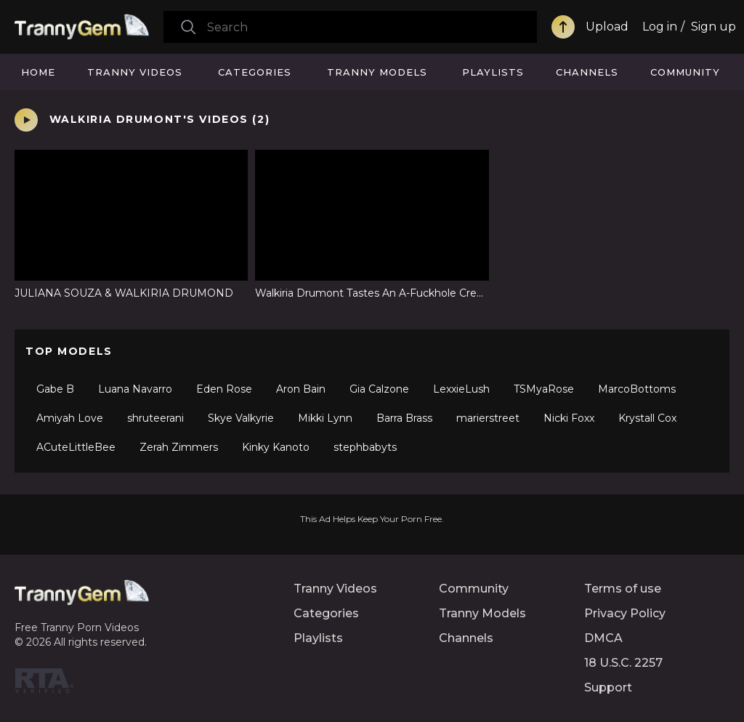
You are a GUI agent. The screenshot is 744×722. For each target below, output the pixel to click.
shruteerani (155, 418)
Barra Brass (404, 418)
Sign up (713, 26)
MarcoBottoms (637, 389)
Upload (607, 26)
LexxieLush (461, 389)
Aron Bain (301, 389)
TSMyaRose (544, 389)
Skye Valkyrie (241, 418)
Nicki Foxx (568, 418)
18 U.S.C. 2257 (623, 663)
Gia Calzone (379, 389)
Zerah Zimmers (179, 447)
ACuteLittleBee (76, 447)
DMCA (603, 638)
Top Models (69, 351)
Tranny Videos (134, 72)
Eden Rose (224, 389)
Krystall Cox (647, 418)
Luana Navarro (135, 389)
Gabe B (55, 389)
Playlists (493, 72)
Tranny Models (377, 72)
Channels (587, 72)
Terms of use (622, 588)
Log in (659, 26)
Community (685, 72)
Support (608, 687)
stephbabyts (365, 447)
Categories (254, 72)
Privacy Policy (625, 613)
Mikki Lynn (325, 418)
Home (38, 72)
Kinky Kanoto (276, 447)
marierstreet (487, 418)
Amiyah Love (69, 418)
